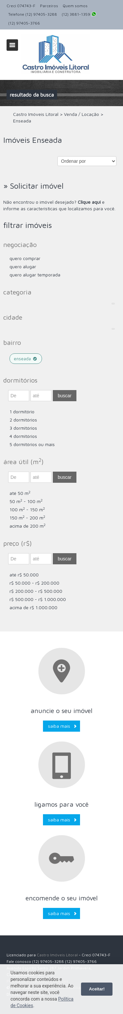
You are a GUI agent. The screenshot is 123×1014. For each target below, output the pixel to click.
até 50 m (20, 493)
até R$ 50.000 (24, 574)
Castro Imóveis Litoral (57, 954)
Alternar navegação (12, 45)
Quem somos (75, 5)
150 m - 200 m (27, 517)
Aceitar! (97, 988)
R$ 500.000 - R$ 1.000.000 (38, 599)
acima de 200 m (28, 526)
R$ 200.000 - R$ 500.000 (36, 591)
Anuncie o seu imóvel (61, 710)
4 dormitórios (23, 436)
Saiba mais (59, 726)
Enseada (26, 358)
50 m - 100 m (26, 501)
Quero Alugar (23, 266)
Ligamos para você (61, 804)
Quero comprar (25, 258)
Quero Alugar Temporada (35, 274)
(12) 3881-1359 (79, 14)
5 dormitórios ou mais (32, 444)
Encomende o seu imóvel (62, 898)
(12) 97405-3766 (24, 23)
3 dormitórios (23, 428)
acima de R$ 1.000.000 (33, 607)
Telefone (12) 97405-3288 (32, 14)
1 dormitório (22, 411)
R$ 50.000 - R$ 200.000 (34, 583)
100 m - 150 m (27, 509)
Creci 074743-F (21, 5)
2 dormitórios (23, 420)
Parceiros (49, 5)
